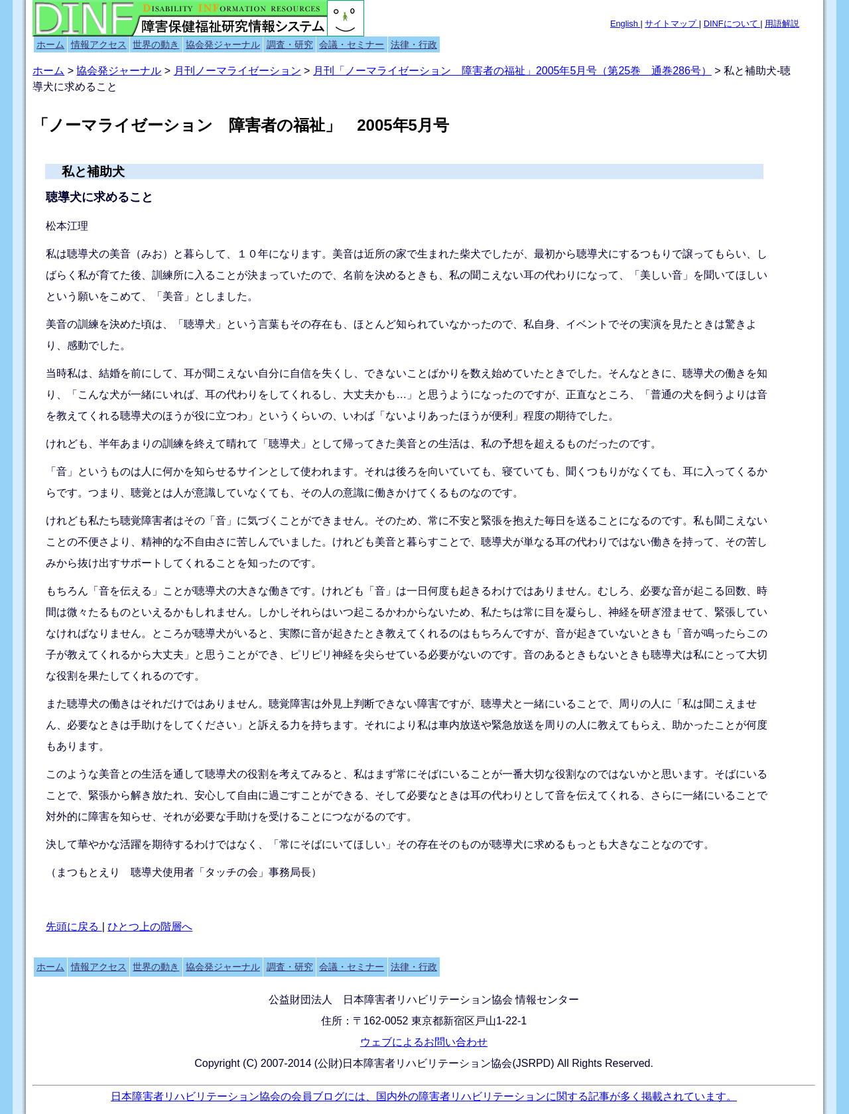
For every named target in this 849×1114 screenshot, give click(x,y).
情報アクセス (99, 44)
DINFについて (732, 24)
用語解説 (782, 24)
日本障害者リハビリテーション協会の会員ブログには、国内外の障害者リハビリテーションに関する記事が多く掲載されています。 (424, 1096)
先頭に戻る (73, 926)
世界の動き (156, 44)
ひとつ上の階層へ (149, 926)
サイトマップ (672, 24)
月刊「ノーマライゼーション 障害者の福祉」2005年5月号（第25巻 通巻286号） (512, 70)
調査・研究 (290, 44)
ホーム (50, 44)
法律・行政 (414, 44)
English (625, 24)
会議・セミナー (351, 44)
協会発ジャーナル (223, 44)
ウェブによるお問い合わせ (424, 1042)
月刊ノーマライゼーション (237, 70)
